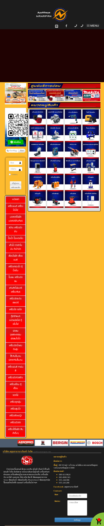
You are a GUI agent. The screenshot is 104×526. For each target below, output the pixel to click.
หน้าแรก (15, 200)
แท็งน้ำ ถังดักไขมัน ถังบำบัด (15, 247)
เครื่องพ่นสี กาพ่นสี (15, 369)
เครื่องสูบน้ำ (16, 409)
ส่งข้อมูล (77, 520)
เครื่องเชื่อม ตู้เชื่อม (15, 387)
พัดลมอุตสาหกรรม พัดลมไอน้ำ (15, 335)
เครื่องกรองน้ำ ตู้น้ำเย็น (16, 269)
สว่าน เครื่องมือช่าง (15, 230)
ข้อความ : (58, 501)
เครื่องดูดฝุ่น (15, 402)
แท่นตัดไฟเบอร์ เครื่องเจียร (15, 290)
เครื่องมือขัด (15, 423)
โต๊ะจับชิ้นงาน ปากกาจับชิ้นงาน (15, 358)
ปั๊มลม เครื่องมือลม (16, 279)
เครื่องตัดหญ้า (15, 416)
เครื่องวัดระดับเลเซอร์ (16, 301)
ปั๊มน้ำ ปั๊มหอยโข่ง (15, 239)
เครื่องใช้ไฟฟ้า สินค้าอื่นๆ (15, 431)
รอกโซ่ (15, 395)
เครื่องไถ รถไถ (15, 310)
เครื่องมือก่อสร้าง (15, 378)
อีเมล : (57, 495)
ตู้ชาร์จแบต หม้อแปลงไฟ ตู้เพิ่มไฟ (15, 320)
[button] (6, 94)
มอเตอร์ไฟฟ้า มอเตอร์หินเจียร (16, 219)
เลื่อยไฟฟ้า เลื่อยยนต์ (16, 258)
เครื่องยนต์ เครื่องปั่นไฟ (15, 208)
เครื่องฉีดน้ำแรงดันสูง (15, 348)
